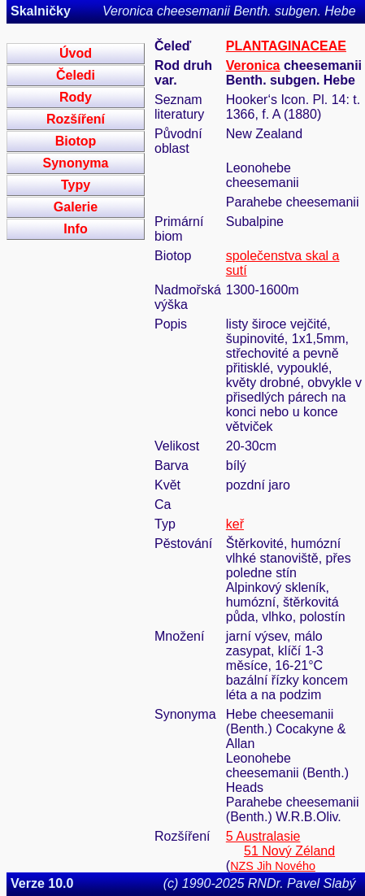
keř (235, 524)
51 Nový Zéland (289, 851)
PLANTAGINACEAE (286, 46)
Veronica (253, 65)
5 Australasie (263, 836)
